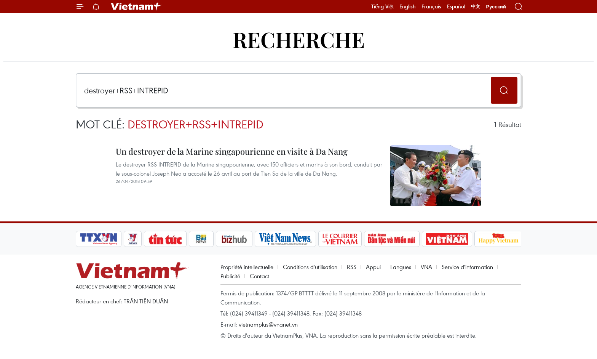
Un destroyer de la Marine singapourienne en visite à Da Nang (232, 151)
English (407, 6)
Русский (496, 7)
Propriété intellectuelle (246, 267)
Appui (373, 267)
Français (431, 6)
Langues (400, 267)
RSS (351, 267)
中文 (475, 6)
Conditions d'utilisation (310, 267)
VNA (426, 267)
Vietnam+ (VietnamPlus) (136, 6)
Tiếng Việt (382, 6)
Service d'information (467, 267)
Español (456, 6)
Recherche (299, 39)
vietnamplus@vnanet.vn (268, 324)
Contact (259, 276)
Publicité (230, 276)
